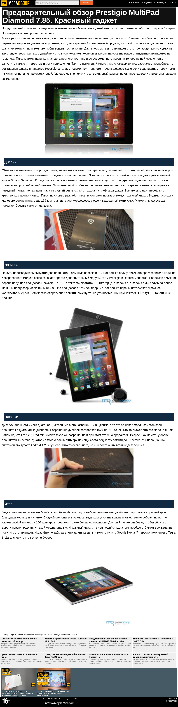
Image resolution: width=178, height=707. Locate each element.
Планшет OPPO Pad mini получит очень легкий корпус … (19, 640)
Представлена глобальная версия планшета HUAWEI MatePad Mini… (108, 640)
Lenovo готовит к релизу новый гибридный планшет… (150, 655)
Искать (86, 3)
